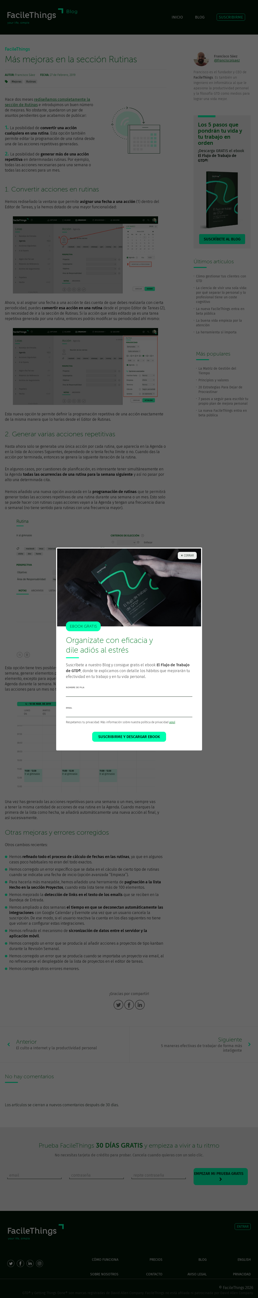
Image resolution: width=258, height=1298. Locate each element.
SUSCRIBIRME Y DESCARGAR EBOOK (129, 736)
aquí (172, 722)
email (69, 707)
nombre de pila (75, 687)
